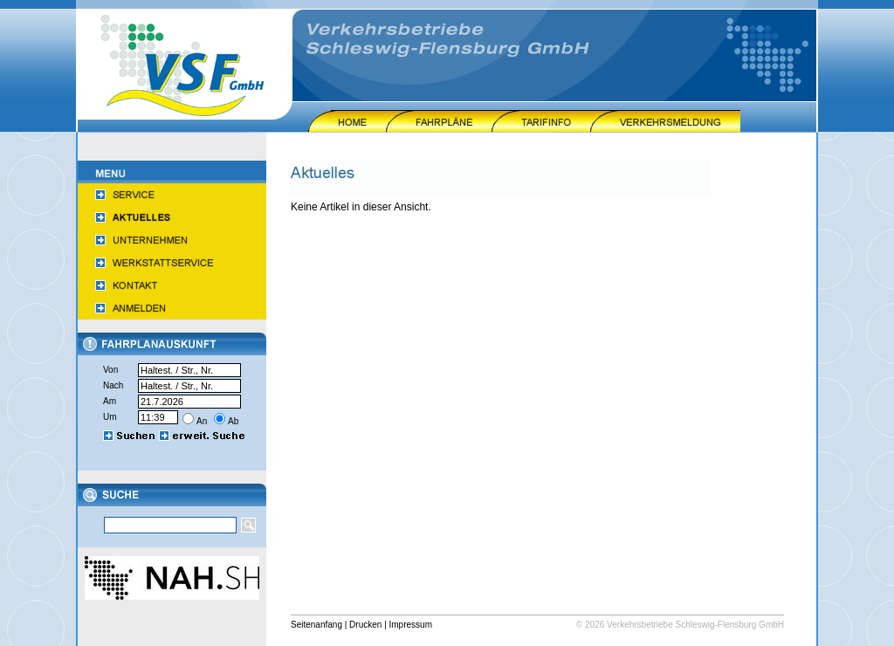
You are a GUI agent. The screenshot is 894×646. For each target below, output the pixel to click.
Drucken (365, 624)
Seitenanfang (316, 624)
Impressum (410, 624)
